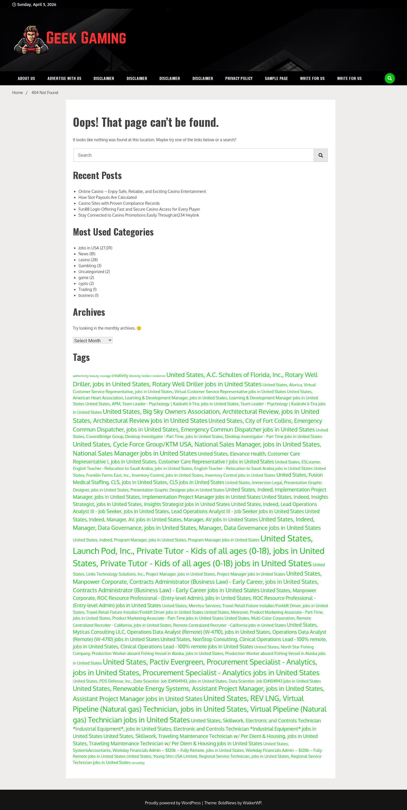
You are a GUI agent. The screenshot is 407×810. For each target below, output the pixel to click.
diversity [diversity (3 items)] (135, 376)
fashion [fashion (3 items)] (146, 376)
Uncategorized (91, 271)
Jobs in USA (89, 247)
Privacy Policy (238, 78)
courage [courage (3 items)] (105, 376)
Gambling (87, 265)
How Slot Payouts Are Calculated (108, 197)
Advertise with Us (64, 78)
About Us (26, 78)
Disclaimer (104, 78)
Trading (85, 289)
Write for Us (312, 78)
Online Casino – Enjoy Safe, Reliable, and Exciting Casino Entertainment (142, 191)
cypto (83, 283)
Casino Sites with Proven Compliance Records (119, 203)
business (86, 295)
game (83, 277)
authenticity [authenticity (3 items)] (81, 376)
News (83, 253)
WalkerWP (252, 802)
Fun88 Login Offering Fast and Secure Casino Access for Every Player (139, 209)
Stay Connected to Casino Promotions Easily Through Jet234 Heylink (139, 215)
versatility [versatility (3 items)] (138, 763)
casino (84, 259)
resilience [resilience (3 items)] (159, 376)
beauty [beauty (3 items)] (94, 376)
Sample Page (276, 78)
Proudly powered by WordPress (173, 802)
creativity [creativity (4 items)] (120, 375)
